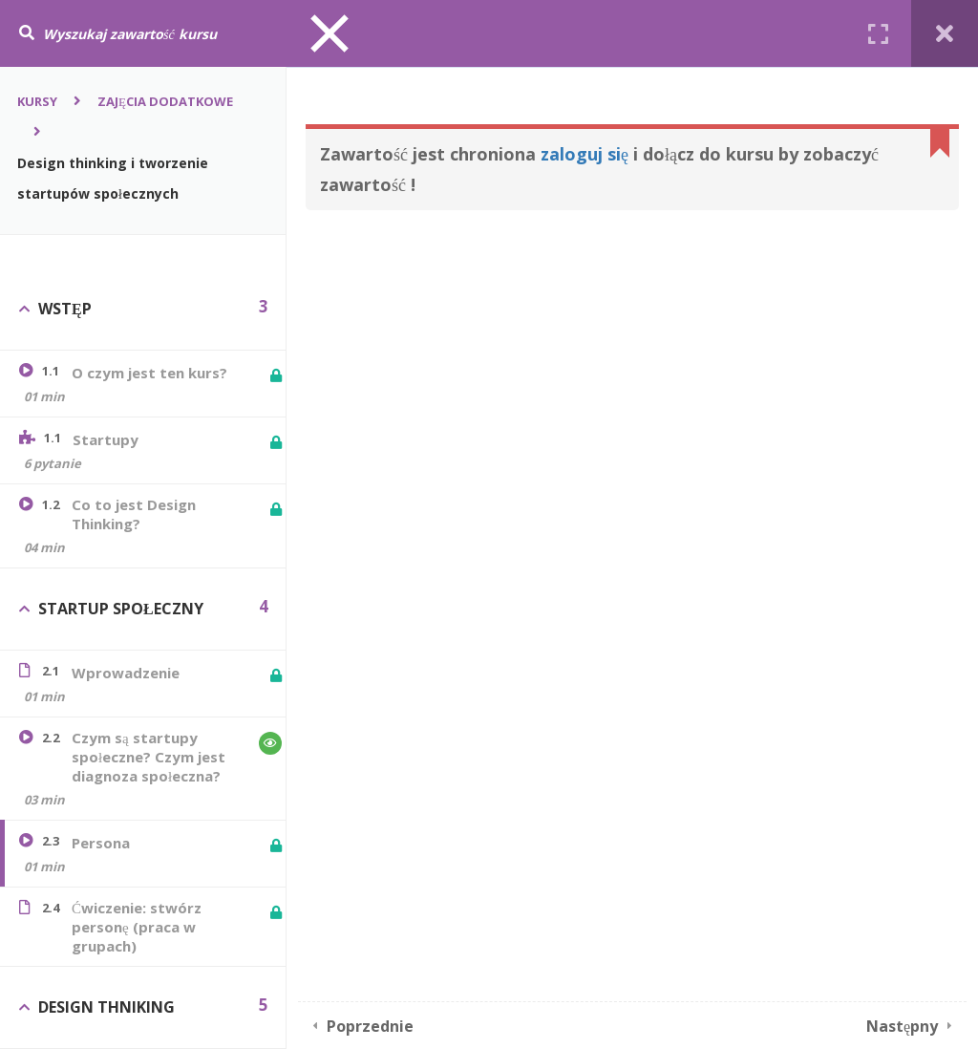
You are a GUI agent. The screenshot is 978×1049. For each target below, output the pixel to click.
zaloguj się (584, 153)
